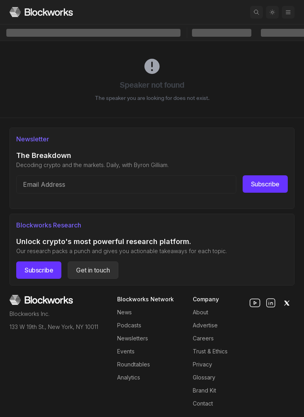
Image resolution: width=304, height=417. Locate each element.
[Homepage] (41, 12)
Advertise (205, 325)
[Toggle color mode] (272, 12)
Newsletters (132, 338)
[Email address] (126, 184)
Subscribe (265, 184)
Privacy (202, 364)
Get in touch (93, 270)
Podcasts (129, 325)
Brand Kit (204, 390)
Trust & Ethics (210, 351)
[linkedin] (271, 303)
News (124, 312)
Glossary (204, 377)
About (200, 312)
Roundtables (133, 364)
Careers (203, 338)
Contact (203, 403)
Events (126, 351)
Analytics (128, 377)
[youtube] (255, 303)
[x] (286, 303)
